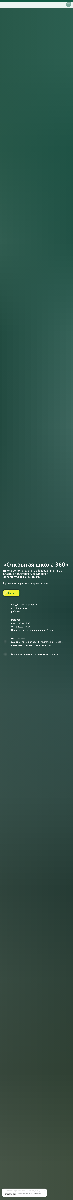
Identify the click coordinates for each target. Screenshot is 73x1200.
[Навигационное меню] (68, 4)
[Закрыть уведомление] (45, 1190)
